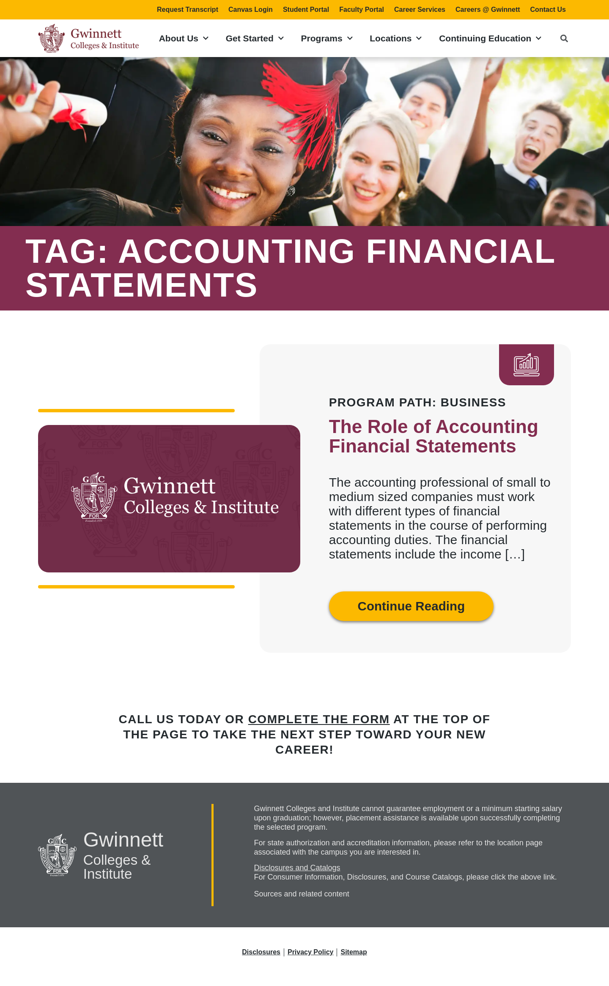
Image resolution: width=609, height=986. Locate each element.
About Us (184, 38)
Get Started (255, 38)
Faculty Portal (361, 9)
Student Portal (306, 9)
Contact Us (548, 9)
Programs (327, 38)
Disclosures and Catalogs (297, 867)
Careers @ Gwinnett (487, 9)
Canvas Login (250, 9)
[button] (564, 38)
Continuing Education (490, 38)
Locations (396, 38)
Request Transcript (187, 9)
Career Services (419, 9)
